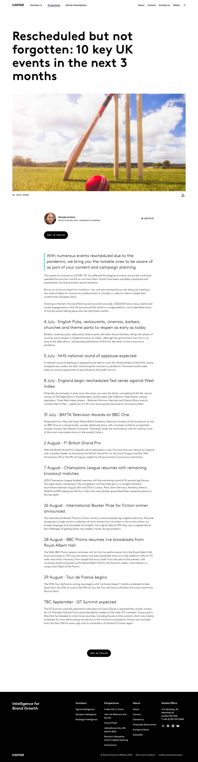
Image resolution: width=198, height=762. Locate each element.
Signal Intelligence (85, 709)
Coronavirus (110, 745)
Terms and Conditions (145, 755)
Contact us (164, 5)
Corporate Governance (144, 725)
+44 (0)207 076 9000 (173, 719)
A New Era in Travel (114, 709)
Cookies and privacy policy (170, 755)
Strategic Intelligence (86, 720)
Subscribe (138, 735)
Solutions (34, 5)
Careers (152, 5)
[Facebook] (168, 726)
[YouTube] (173, 726)
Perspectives (54, 5)
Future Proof (110, 723)
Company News (141, 730)
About (141, 5)
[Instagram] (163, 726)
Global (176, 5)
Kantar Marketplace (76, 5)
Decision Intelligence (86, 714)
